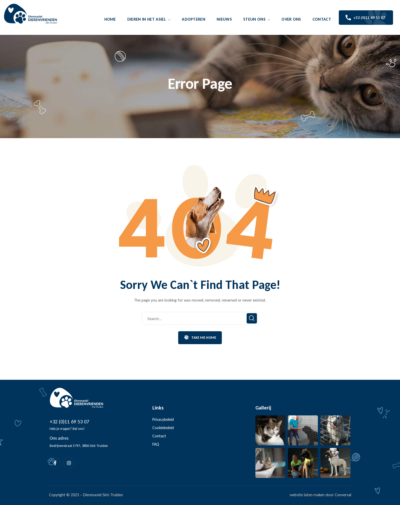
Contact (159, 435)
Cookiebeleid (163, 427)
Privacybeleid (163, 419)
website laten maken (307, 494)
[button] (200, 337)
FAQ (155, 444)
